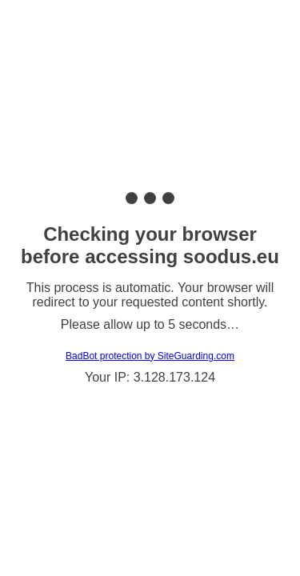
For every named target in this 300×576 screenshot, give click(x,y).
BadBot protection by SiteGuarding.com (150, 356)
